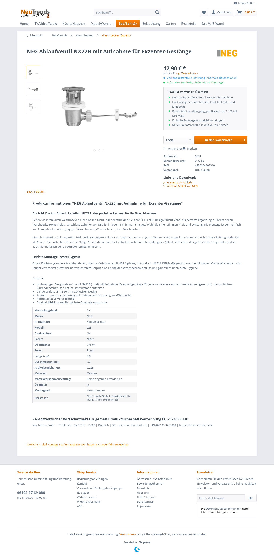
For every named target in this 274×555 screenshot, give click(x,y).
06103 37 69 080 (31, 492)
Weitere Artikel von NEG (180, 186)
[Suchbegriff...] (127, 12)
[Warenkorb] (246, 12)
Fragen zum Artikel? (177, 182)
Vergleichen (173, 148)
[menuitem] (127, 14)
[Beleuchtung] (151, 23)
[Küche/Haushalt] (74, 23)
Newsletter (144, 488)
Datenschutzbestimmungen (223, 508)
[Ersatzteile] (188, 23)
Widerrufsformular (89, 501)
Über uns (143, 492)
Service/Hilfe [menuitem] (244, 3)
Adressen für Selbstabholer (154, 479)
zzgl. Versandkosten (187, 73)
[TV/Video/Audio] (46, 23)
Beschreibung (35, 191)
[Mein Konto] (221, 12)
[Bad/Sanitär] (128, 23)
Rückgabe (83, 492)
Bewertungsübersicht (150, 483)
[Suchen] (157, 12)
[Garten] (170, 23)
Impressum (144, 506)
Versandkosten (127, 534)
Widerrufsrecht (86, 497)
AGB (79, 506)
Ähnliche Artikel (37, 444)
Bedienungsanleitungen (92, 479)
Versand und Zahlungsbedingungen (100, 488)
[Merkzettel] (204, 12)
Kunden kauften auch (62, 444)
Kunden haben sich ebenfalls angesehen (102, 444)
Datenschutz (145, 501)
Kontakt (82, 483)
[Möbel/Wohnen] (102, 23)
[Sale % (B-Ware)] (213, 23)
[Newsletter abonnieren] (251, 498)
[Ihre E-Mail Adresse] (221, 498)
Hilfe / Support (146, 497)
